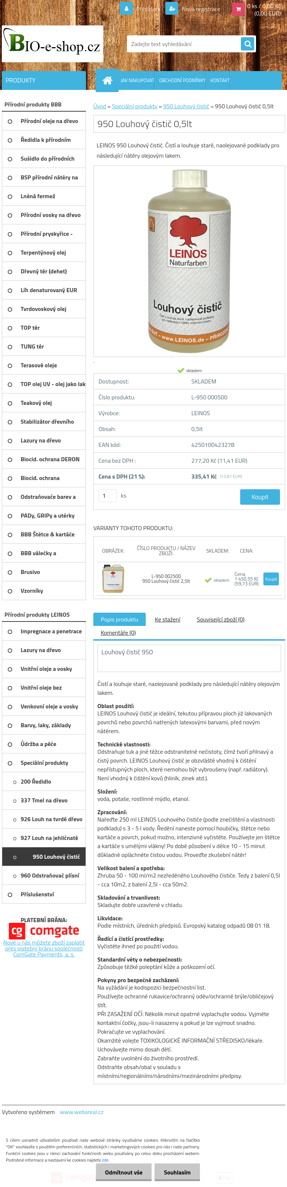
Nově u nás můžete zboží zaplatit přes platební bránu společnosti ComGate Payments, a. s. (44, 948)
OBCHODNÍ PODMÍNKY (182, 80)
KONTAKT (220, 80)
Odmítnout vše (124, 1172)
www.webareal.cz (82, 1111)
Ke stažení (167, 619)
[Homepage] (109, 80)
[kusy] (107, 495)
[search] (247, 44)
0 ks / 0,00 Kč (264, 5)
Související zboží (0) (221, 619)
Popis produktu (119, 619)
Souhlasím (177, 1172)
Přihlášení (148, 8)
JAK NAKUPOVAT (137, 80)
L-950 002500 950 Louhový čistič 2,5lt (166, 579)
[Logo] (52, 43)
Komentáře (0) (118, 632)
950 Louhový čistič (186, 106)
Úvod (99, 106)
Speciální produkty (134, 106)
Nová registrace (200, 8)
